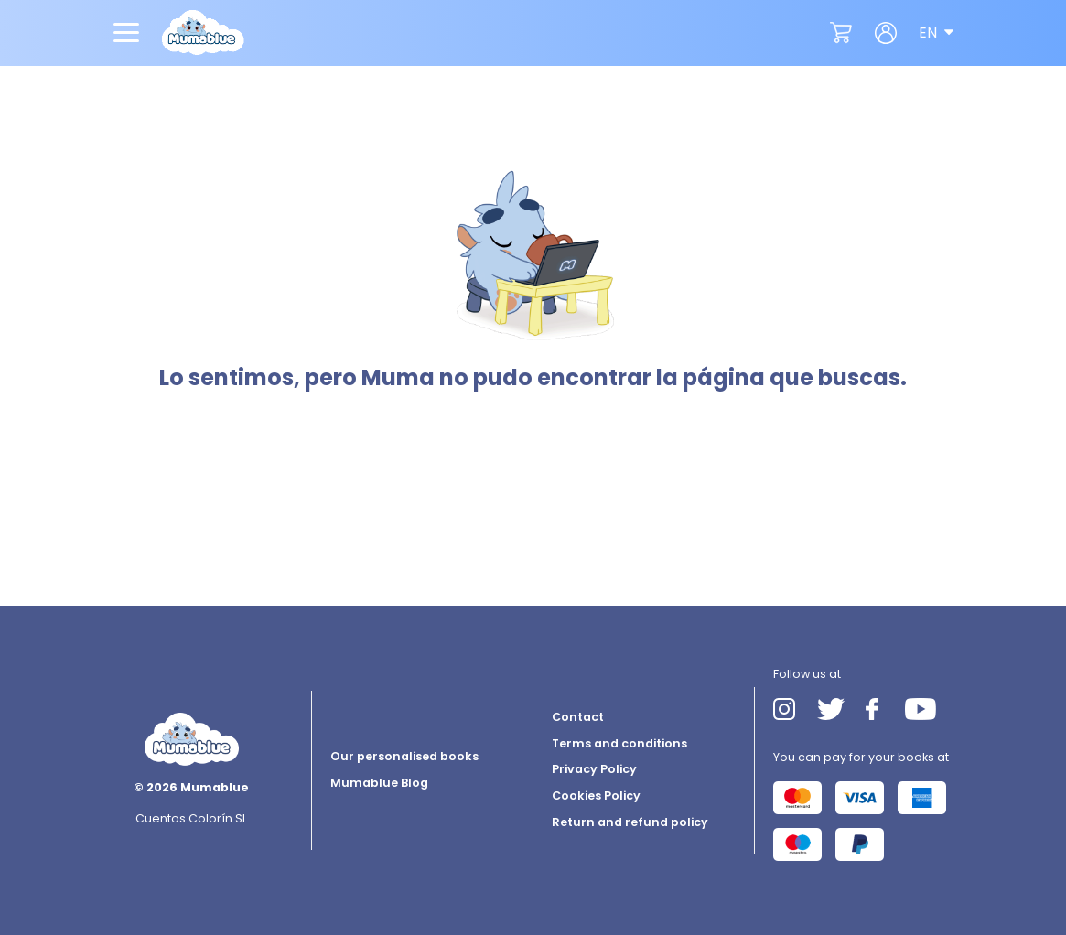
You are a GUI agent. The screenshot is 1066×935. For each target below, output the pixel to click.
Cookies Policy (596, 795)
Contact (578, 717)
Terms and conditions (619, 743)
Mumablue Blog (379, 782)
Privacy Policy (594, 769)
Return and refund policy (630, 822)
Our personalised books (404, 756)
